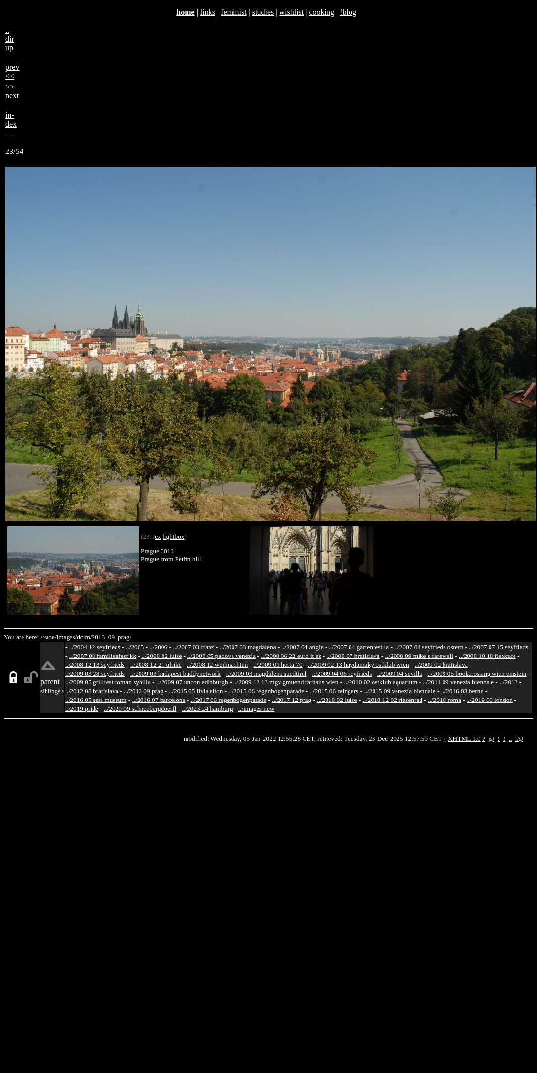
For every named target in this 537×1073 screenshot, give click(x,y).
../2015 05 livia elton (196, 691)
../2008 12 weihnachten (217, 664)
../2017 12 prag (291, 699)
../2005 (135, 647)
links (207, 12)
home (185, 12)
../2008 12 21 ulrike (156, 664)
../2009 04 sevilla (399, 673)
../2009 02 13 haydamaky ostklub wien (358, 664)
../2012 (508, 682)
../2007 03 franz (193, 647)
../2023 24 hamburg (207, 708)
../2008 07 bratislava (353, 655)
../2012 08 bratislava (91, 691)
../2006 (158, 647)
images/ (67, 637)
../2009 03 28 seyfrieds (95, 673)
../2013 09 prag (143, 691)
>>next (12, 91)
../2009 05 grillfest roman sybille (108, 682)
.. (510, 738)
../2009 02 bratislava (441, 664)
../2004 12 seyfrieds (94, 647)
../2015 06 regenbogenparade (266, 691)
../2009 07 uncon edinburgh (192, 682)
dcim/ (84, 637)
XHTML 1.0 (464, 738)
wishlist (291, 12)
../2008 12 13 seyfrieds (95, 664)
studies (263, 12)
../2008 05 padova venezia (221, 655)
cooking (321, 12)
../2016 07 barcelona (159, 699)
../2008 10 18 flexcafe (487, 655)
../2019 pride (81, 708)
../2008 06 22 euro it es (291, 655)
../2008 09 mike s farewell (419, 655)
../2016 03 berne (462, 691)
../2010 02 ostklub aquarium (381, 682)
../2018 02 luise (337, 699)
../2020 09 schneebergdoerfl (140, 708)
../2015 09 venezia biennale (399, 691)
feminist (233, 12)
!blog (348, 12)
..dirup (9, 39)
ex (158, 536)
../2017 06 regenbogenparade (229, 699)
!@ (519, 738)
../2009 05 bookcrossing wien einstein (476, 673)
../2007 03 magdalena (248, 647)
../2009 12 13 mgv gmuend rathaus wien (286, 682)
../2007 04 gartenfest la (359, 647)
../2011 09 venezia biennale (458, 682)
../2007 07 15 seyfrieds (498, 647)
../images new (256, 708)
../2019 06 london (490, 699)
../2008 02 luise (161, 655)
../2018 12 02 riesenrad (392, 699)
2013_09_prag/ (111, 637)
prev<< (12, 71)
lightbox (173, 536)
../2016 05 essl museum (96, 699)
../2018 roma (444, 699)
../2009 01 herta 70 (277, 664)
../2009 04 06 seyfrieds (342, 673)
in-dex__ (11, 124)
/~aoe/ (49, 637)
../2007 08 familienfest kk (102, 655)
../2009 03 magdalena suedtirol (266, 673)
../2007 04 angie (302, 647)
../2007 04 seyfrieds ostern (428, 647)
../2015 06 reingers (333, 691)
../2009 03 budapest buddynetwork (175, 673)
